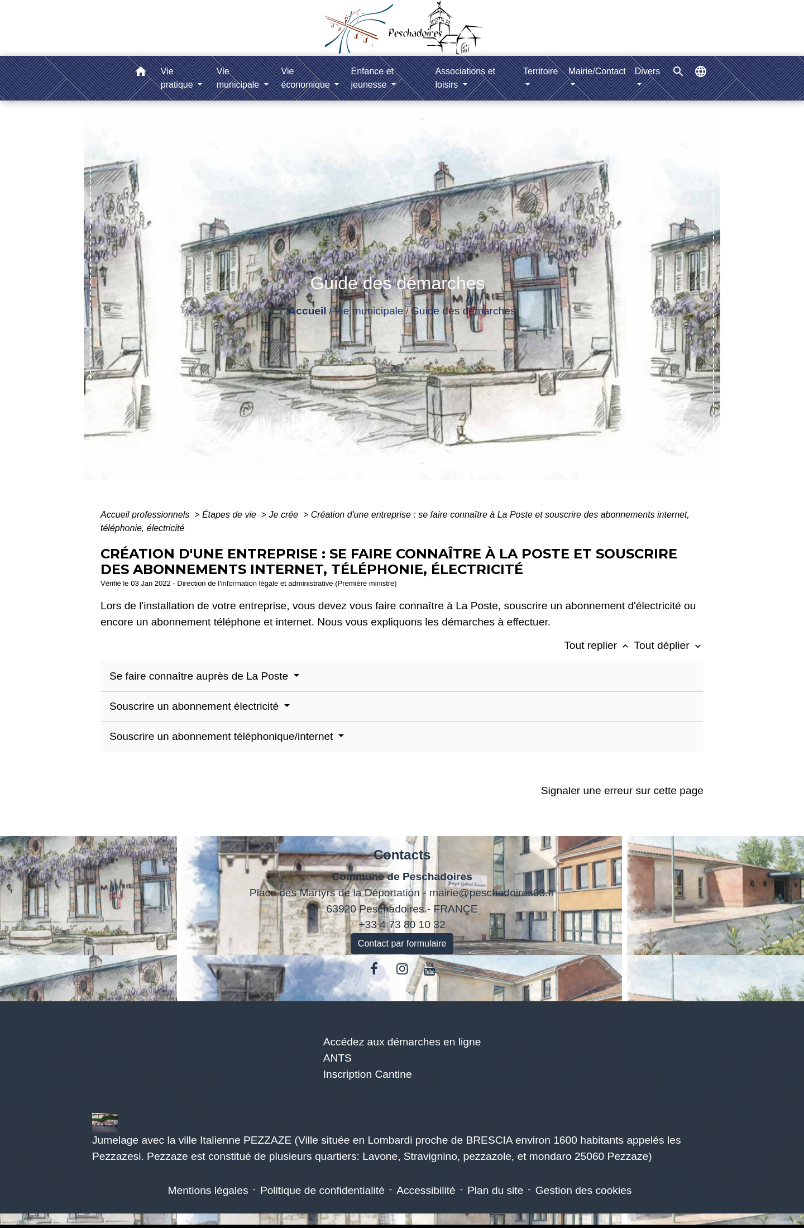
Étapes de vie (230, 514)
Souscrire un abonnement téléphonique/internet (222, 736)
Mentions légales (208, 1190)
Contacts (402, 854)
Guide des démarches (463, 311)
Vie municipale (368, 311)
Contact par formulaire (402, 943)
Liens (402, 1014)
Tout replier (599, 645)
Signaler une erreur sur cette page (622, 790)
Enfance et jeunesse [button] (372, 77)
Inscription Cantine (367, 1074)
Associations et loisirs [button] (465, 77)
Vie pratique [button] (178, 77)
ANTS (337, 1058)
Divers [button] (647, 71)
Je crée (285, 514)
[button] (140, 73)
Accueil (307, 311)
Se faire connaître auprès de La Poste (200, 676)
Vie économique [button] (307, 77)
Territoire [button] (540, 71)
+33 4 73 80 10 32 (401, 924)
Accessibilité (426, 1190)
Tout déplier (669, 645)
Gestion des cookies (583, 1190)
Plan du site (495, 1190)
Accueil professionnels (146, 514)
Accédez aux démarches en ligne (402, 1042)
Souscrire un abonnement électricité (195, 706)
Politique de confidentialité (322, 1190)
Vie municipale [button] (239, 77)
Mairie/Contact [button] (597, 71)
